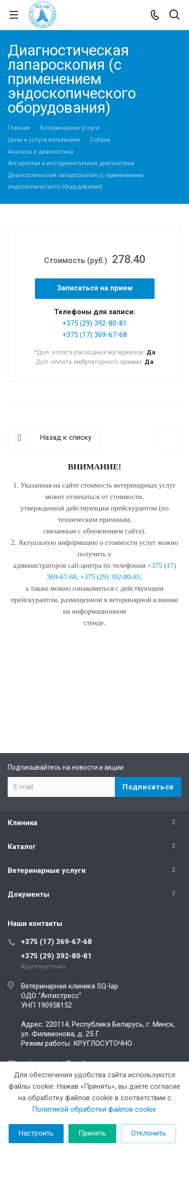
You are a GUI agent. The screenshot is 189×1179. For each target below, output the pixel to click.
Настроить (36, 1133)
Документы (28, 894)
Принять (92, 1133)
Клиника (22, 822)
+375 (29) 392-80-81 (94, 323)
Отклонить (148, 1133)
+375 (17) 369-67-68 (94, 334)
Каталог (22, 846)
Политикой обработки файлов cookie (94, 1109)
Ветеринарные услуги (47, 870)
